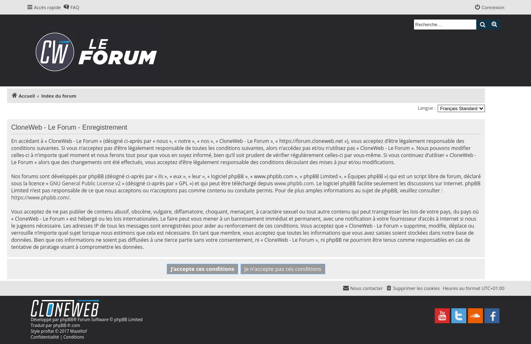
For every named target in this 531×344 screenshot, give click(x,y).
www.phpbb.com (294, 183)
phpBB (66, 319)
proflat (47, 331)
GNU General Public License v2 (85, 183)
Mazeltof (78, 331)
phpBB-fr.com (66, 325)
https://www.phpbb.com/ (40, 197)
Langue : (427, 108)
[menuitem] (71, 7)
